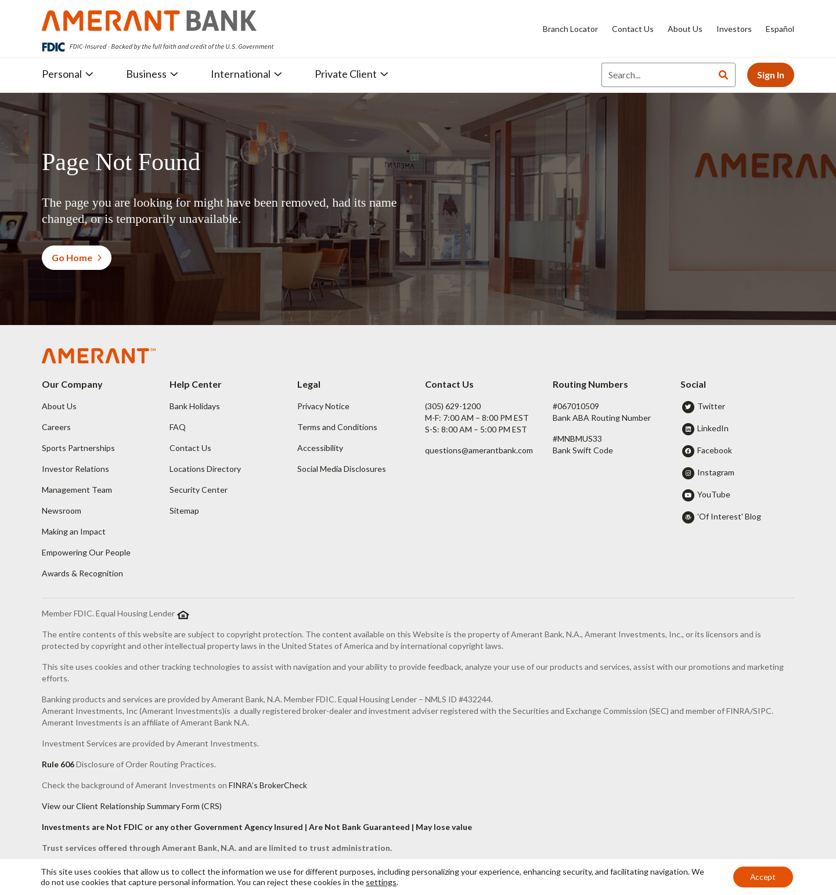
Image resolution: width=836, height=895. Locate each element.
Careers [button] (56, 427)
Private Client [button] (351, 73)
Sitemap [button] (184, 510)
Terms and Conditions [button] (337, 427)
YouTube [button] (713, 494)
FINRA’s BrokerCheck (268, 785)
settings (395, 882)
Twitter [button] (711, 406)
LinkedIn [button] (713, 428)
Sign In (770, 74)
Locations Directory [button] (205, 469)
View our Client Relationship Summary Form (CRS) (132, 806)
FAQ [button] (178, 427)
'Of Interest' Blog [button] (729, 516)
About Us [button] (59, 406)
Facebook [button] (714, 450)
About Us (685, 29)
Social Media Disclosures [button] (341, 469)
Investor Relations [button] (75, 469)
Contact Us (633, 29)
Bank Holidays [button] (195, 406)
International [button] (246, 73)
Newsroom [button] (61, 510)
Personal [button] (67, 73)
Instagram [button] (715, 472)
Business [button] (152, 73)
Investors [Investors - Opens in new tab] (734, 29)
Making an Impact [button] (74, 531)
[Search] (656, 75)
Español (780, 29)
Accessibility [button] (320, 448)
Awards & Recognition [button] (82, 573)
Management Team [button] (77, 490)
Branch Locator (570, 29)
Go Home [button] (77, 257)
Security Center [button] (199, 490)
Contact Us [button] (190, 448)
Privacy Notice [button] (323, 406)
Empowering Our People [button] (86, 552)
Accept (762, 877)
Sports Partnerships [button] (78, 448)
